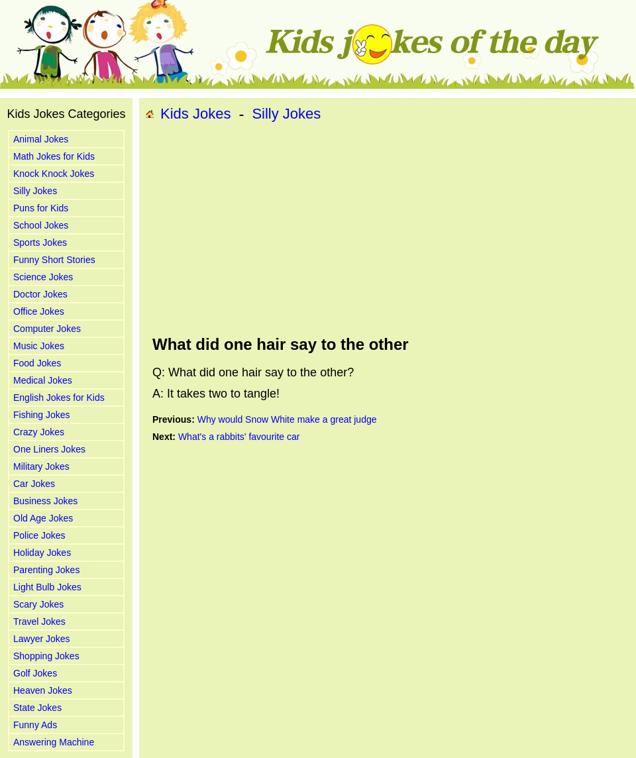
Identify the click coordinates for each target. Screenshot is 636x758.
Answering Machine (53, 742)
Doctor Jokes (40, 294)
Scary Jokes (38, 604)
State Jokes (37, 707)
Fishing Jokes (41, 414)
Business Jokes (45, 501)
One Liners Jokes (49, 449)
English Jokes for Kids (59, 397)
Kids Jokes (195, 113)
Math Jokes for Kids (54, 156)
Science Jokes (43, 277)
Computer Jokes (47, 328)
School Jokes (40, 225)
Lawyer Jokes (41, 638)
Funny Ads (35, 725)
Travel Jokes (39, 621)
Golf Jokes (35, 673)
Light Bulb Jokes (47, 587)
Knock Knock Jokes (53, 173)
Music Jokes (38, 346)
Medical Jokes (42, 380)
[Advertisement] (327, 229)
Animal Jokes (40, 139)
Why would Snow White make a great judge (287, 419)
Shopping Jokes (46, 656)
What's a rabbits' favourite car (239, 436)
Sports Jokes (40, 242)
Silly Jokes (35, 191)
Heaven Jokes (42, 690)
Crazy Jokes (38, 432)
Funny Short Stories (54, 259)
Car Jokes (34, 483)
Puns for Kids (40, 208)
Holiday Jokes (42, 552)
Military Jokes (41, 466)
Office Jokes (38, 311)
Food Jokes (37, 363)
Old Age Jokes (43, 518)
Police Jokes (39, 535)
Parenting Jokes (46, 570)
